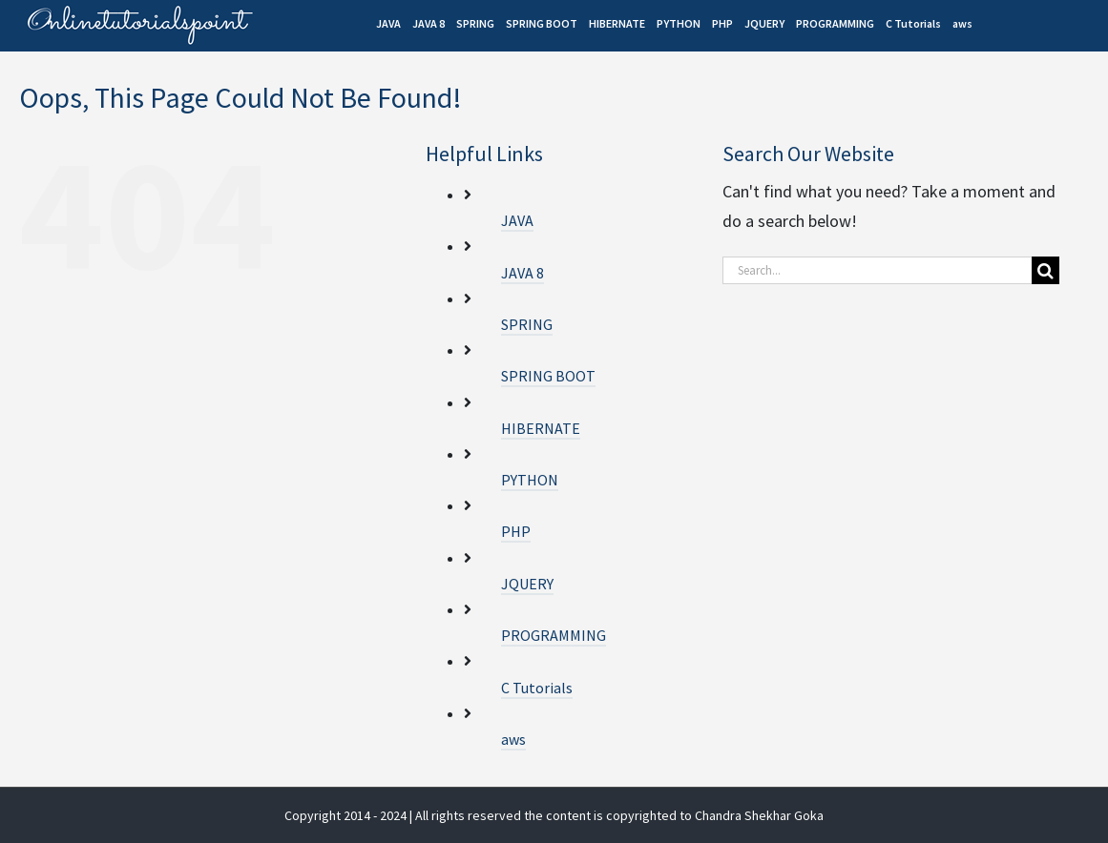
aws (513, 739)
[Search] (1045, 270)
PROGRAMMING (553, 635)
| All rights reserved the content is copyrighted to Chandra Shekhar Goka (616, 815)
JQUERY (527, 583)
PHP (516, 531)
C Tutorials (537, 687)
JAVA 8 (522, 272)
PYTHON (529, 479)
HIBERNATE (540, 428)
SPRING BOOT (548, 375)
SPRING (527, 324)
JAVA (517, 220)
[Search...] (877, 270)
